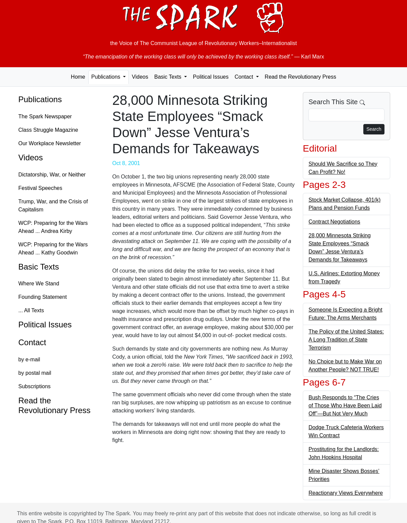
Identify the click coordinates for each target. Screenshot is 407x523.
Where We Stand (38, 283)
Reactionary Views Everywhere (346, 493)
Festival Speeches (40, 188)
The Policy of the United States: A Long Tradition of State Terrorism (346, 340)
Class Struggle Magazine (48, 130)
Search (373, 129)
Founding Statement (42, 297)
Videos (140, 77)
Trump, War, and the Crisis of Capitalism (53, 205)
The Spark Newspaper (45, 116)
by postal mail (34, 373)
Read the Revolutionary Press (300, 77)
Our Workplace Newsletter (49, 143)
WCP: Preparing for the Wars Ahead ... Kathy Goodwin (53, 248)
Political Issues (211, 77)
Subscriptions (34, 386)
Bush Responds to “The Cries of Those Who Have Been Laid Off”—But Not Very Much (345, 405)
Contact (32, 342)
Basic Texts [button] (168, 77)
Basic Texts (38, 266)
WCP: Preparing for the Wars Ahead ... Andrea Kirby (53, 227)
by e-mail (29, 359)
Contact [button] (245, 77)
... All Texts (31, 310)
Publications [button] (106, 77)
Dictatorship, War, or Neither (52, 174)
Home (78, 77)
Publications (40, 99)
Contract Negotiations (334, 222)
